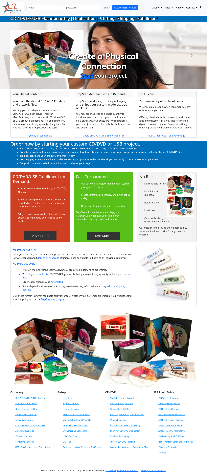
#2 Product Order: (25, 264)
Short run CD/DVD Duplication (125, 430)
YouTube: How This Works (122, 398)
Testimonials (45, 135)
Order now (22, 144)
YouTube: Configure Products (77, 420)
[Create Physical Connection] (98, 84)
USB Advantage (176, 135)
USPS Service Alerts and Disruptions (32, 447)
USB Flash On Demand (168, 409)
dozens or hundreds (43, 214)
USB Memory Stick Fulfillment (172, 436)
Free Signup (68, 398)
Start (87, 75)
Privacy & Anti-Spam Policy (153, 470)
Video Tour (40, 235)
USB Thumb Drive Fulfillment (171, 414)
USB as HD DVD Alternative (171, 430)
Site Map (162, 452)
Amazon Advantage (24, 430)
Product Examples (119, 420)
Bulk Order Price (157, 135)
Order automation (24, 420)
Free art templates (71, 409)
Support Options (71, 403)
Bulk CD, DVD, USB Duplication (30, 398)
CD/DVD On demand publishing (125, 425)
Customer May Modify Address (30, 425)
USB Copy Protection (168, 447)
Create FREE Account (125, 7)
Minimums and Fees (24, 441)
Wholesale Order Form (26, 403)
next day (120, 206)
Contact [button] (190, 7)
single (31, 274)
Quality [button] (156, 7)
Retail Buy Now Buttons (26, 409)
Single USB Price (115, 135)
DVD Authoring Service (121, 403)
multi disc (44, 274)
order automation (108, 219)
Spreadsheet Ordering (26, 414)
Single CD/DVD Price (93, 135)
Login (107, 7)
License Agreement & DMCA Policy (122, 470)
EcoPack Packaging (119, 436)
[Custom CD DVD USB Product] (103, 84)
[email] (44, 7)
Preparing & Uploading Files (76, 414)
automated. (57, 281)
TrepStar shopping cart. (53, 299)
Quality (32, 135)
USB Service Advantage (169, 398)
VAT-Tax (67, 441)
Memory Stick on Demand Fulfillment (175, 441)
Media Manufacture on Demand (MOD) (129, 447)
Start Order (102, 235)
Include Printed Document (75, 425)
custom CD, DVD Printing (122, 441)
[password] (82, 7)
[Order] (109, 84)
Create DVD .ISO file (120, 409)
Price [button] (168, 7)
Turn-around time (23, 436)
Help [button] (178, 7)
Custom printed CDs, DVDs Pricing (127, 414)
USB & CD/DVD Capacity (170, 425)
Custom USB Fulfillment (169, 403)
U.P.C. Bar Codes (70, 436)
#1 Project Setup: (24, 250)
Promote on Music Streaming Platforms (82, 447)
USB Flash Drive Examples (170, 420)
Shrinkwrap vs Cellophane (75, 430)
